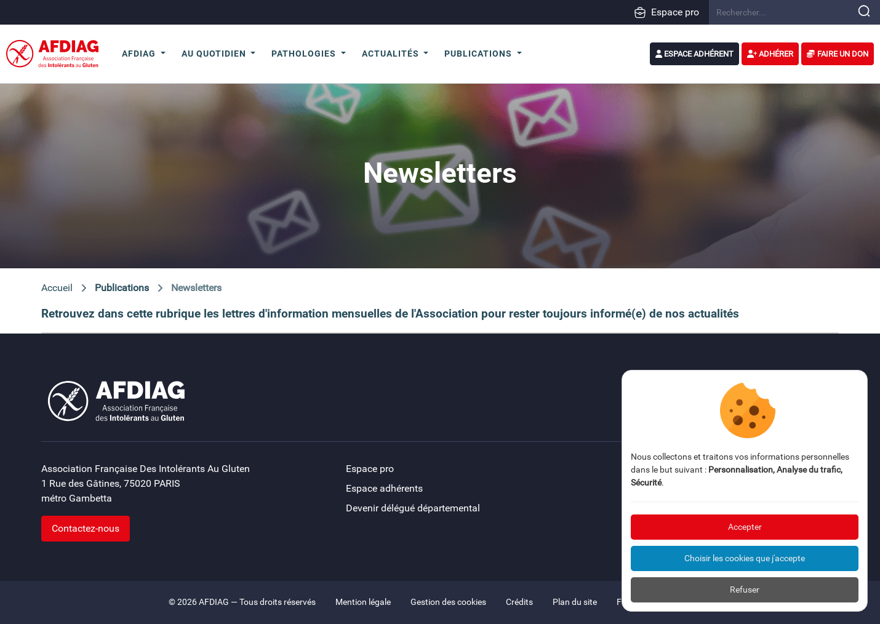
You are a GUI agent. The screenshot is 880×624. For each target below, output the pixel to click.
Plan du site (575, 602)
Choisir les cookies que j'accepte (744, 558)
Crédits (519, 602)
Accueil (57, 288)
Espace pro (666, 12)
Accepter (745, 527)
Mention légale (363, 602)
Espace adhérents (384, 488)
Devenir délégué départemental (413, 508)
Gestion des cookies (448, 602)
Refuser (744, 589)
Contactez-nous (85, 528)
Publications (122, 288)
